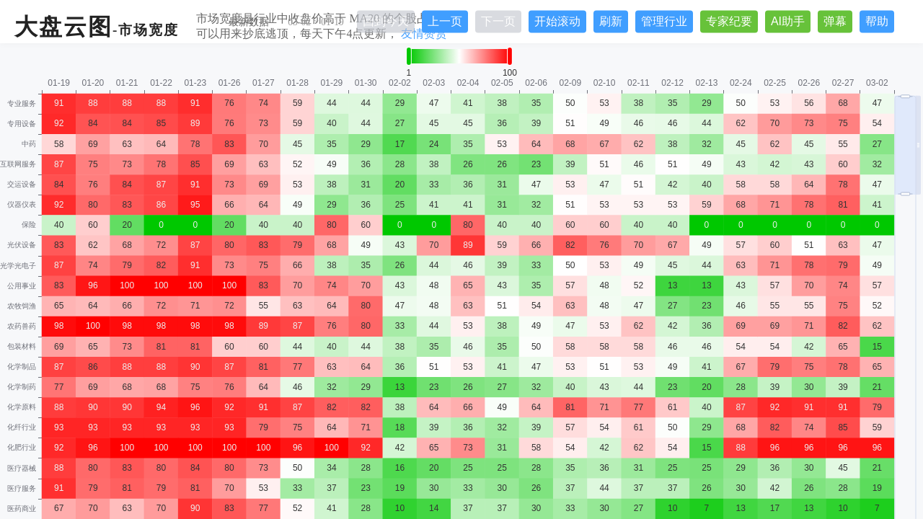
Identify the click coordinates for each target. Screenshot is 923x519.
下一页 (498, 21)
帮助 (876, 21)
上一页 (445, 21)
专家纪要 (729, 21)
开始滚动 (557, 21)
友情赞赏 (424, 33)
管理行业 (664, 21)
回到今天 (386, 21)
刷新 (610, 21)
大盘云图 (63, 27)
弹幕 (835, 21)
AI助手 (788, 21)
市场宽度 (148, 29)
